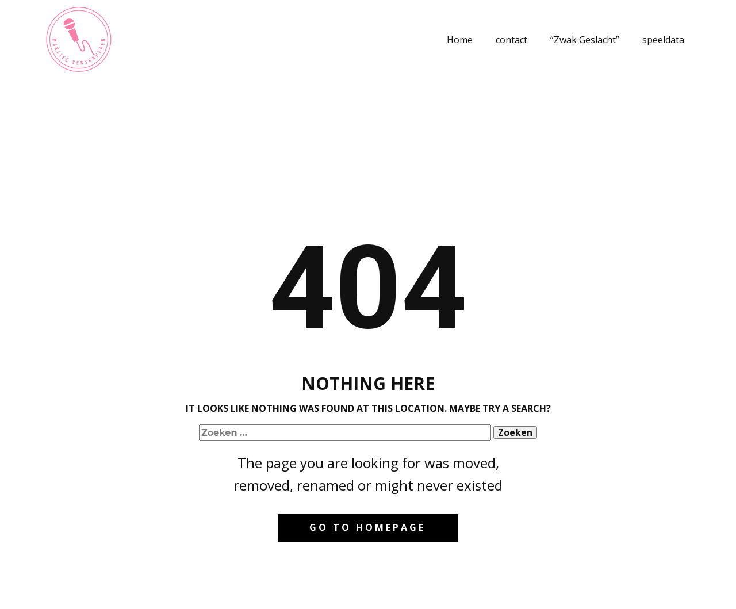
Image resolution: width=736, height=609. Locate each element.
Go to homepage (367, 527)
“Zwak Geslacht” (584, 39)
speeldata (663, 39)
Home (460, 39)
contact (511, 39)
